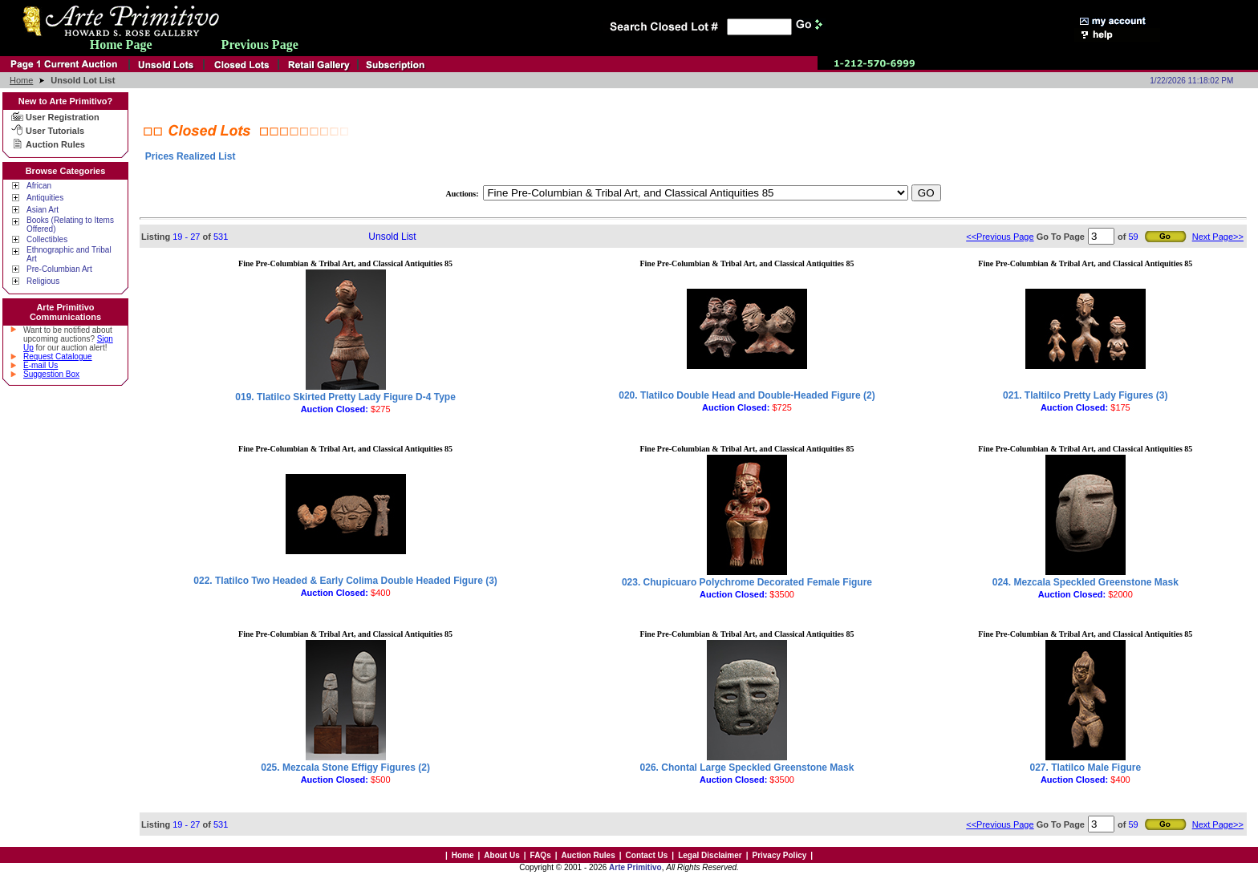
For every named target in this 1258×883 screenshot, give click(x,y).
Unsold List (392, 236)
